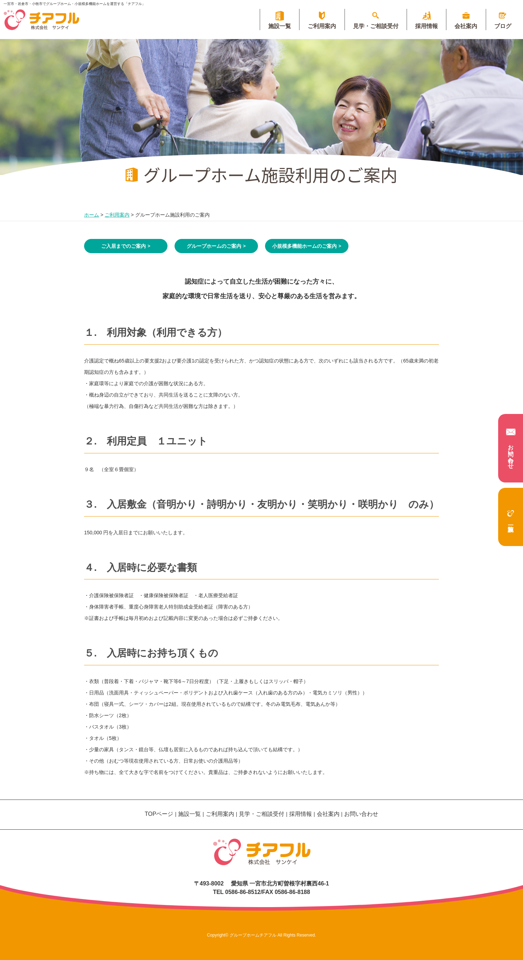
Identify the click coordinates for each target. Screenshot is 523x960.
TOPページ (159, 814)
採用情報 (423, 26)
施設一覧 (510, 513)
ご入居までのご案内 (123, 245)
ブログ (502, 26)
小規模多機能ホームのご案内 (304, 245)
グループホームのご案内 (214, 245)
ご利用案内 (316, 26)
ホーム (91, 215)
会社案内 (464, 26)
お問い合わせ (511, 447)
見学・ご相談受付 (371, 26)
